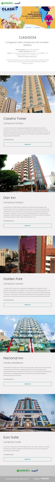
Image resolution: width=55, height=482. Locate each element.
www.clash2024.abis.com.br (29, 56)
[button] (2, 94)
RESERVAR (27, 144)
